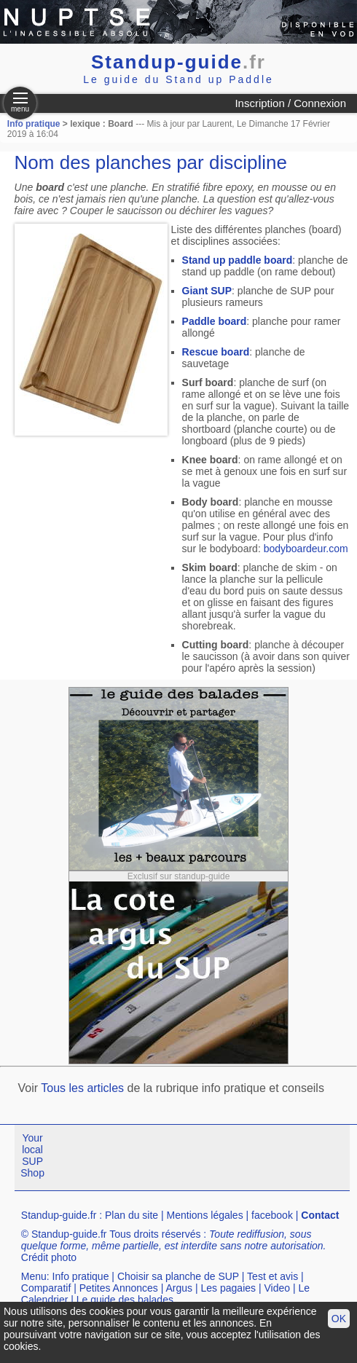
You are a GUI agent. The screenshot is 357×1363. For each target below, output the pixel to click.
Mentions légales (205, 1215)
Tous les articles (82, 1088)
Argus (179, 1288)
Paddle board (214, 321)
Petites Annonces (118, 1288)
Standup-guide (178, 62)
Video (277, 1288)
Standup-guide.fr (59, 1215)
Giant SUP (207, 290)
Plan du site (131, 1215)
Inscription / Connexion (290, 103)
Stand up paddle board (237, 260)
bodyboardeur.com (306, 548)
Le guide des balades (124, 1299)
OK (339, 1318)
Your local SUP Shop (32, 1155)
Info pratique (33, 124)
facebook (272, 1215)
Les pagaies (228, 1288)
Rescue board (216, 352)
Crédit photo (48, 1257)
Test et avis (272, 1276)
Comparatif (46, 1288)
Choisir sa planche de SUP (178, 1276)
